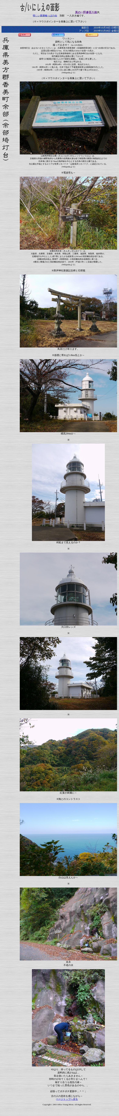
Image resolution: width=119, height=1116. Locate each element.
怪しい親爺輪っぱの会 (45, 15)
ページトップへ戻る (67, 1099)
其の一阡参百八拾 (86, 12)
